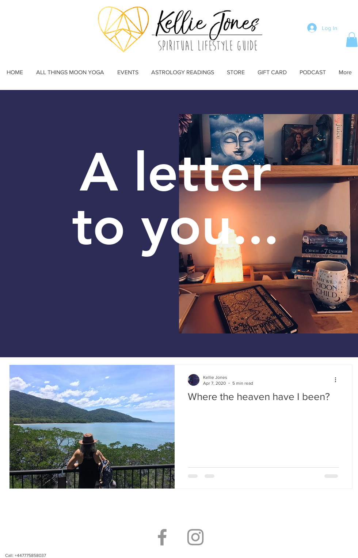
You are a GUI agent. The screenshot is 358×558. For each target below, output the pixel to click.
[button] (352, 39)
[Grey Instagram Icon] (195, 537)
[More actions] (338, 380)
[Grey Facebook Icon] (162, 537)
